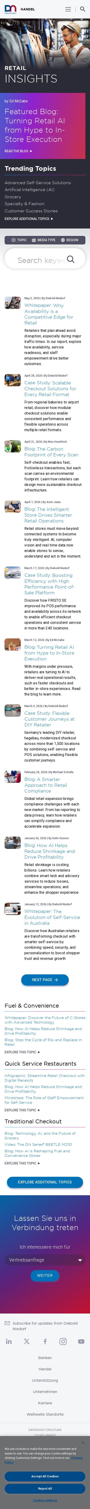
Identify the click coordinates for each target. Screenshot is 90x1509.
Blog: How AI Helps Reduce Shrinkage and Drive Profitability (43, 1031)
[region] (45, 1472)
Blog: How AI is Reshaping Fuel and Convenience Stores (37, 1153)
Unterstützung (45, 1380)
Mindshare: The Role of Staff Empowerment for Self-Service (44, 1100)
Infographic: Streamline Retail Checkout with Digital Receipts (45, 1077)
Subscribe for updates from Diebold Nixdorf (45, 1326)
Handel (45, 1369)
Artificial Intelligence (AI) (30, 189)
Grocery (13, 196)
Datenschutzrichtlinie (45, 1430)
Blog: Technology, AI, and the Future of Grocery (40, 1135)
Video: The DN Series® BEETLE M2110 (38, 1144)
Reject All (45, 1488)
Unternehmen (45, 1391)
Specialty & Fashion (24, 203)
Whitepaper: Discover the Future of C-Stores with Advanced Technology (45, 1019)
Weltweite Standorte (45, 1414)
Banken (45, 1357)
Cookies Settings (45, 1500)
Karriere (45, 1403)
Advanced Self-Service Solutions (38, 182)
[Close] (83, 1443)
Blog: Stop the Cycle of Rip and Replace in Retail (43, 1042)
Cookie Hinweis (45, 1435)
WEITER (45, 1275)
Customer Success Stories (31, 210)
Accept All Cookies (45, 1476)
